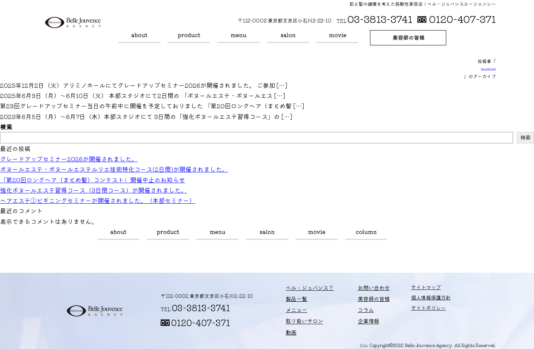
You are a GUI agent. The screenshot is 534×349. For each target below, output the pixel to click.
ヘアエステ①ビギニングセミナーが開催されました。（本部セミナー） (97, 200)
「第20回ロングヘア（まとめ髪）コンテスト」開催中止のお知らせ (92, 179)
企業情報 (357, 319)
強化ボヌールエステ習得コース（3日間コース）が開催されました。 (93, 190)
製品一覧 (189, 37)
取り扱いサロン (288, 37)
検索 (6, 126)
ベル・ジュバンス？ (139, 37)
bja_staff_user (488, 68)
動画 (337, 37)
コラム (366, 234)
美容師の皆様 (408, 37)
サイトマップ (411, 289)
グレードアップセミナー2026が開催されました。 (69, 158)
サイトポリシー (413, 310)
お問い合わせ (362, 289)
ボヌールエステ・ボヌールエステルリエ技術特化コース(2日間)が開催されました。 (114, 169)
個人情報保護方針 (416, 299)
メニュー (238, 37)
